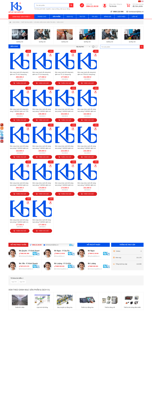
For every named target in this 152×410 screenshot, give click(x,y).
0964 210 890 (118, 12)
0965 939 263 (59, 266)
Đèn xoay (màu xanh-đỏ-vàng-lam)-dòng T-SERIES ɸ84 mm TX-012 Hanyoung (87, 185)
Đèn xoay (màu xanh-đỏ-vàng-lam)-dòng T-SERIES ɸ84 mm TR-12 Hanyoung (64, 185)
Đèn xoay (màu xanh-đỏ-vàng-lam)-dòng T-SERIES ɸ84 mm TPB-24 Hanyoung (64, 148)
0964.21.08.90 (92, 6)
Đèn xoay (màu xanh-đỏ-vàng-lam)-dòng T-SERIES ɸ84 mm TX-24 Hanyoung (19, 222)
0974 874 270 (24, 266)
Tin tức (82, 16)
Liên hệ (134, 16)
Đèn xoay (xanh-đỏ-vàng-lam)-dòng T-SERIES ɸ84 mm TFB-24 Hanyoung (19, 111)
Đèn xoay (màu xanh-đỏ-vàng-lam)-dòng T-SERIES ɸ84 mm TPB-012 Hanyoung (42, 148)
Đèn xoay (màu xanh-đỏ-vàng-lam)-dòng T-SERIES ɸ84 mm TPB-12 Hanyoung (87, 148)
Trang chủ (41, 16)
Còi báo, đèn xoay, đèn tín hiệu (45, 22)
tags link (14, 282)
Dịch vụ (70, 16)
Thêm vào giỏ (19, 83)
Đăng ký (119, 4)
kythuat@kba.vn (94, 256)
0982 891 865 (24, 253)
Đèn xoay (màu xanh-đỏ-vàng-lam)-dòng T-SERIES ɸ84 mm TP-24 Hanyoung (87, 111)
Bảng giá (107, 16)
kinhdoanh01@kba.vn (26, 256)
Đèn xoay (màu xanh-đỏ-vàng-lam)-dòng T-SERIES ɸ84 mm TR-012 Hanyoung (19, 185)
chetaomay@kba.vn (61, 269)
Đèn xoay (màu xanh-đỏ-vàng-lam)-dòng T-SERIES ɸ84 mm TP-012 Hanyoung (64, 111)
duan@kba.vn (59, 256)
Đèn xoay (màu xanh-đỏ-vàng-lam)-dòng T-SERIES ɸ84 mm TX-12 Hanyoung (42, 222)
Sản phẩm (56, 16)
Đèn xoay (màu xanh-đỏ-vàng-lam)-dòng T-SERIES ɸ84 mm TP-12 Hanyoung (19, 148)
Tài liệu (95, 16)
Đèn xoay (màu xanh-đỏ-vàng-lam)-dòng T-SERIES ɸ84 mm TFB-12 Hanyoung (42, 111)
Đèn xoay (60, 22)
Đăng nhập (112, 4)
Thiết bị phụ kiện (27, 22)
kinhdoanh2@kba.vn (26, 269)
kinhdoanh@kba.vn (136, 12)
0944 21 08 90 (93, 253)
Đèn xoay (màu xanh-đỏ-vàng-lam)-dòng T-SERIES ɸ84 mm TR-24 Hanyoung (42, 185)
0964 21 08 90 (59, 253)
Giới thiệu (121, 16)
